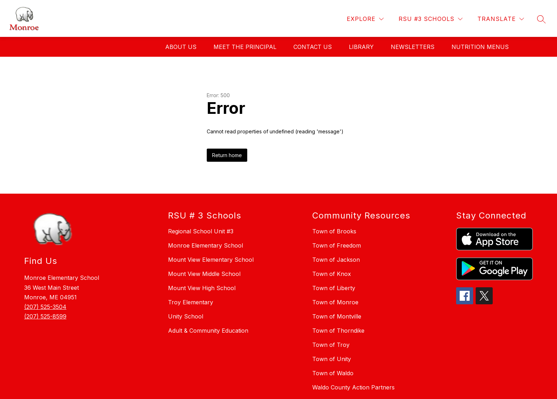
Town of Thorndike (338, 330)
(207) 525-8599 (45, 316)
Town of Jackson (336, 259)
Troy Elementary (190, 302)
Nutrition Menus (480, 46)
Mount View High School (202, 288)
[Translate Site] (501, 19)
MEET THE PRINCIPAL (244, 46)
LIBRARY (361, 46)
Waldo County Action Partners (353, 387)
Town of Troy (331, 344)
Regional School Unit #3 (200, 231)
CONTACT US (312, 46)
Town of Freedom (336, 245)
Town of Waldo (332, 373)
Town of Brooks (334, 231)
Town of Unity (331, 358)
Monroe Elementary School (205, 245)
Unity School (185, 316)
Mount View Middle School (204, 273)
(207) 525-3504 (45, 306)
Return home (227, 155)
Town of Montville (336, 316)
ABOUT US (180, 46)
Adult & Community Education (208, 330)
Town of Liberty (333, 288)
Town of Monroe (335, 302)
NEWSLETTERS (412, 46)
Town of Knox (331, 273)
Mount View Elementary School (211, 259)
